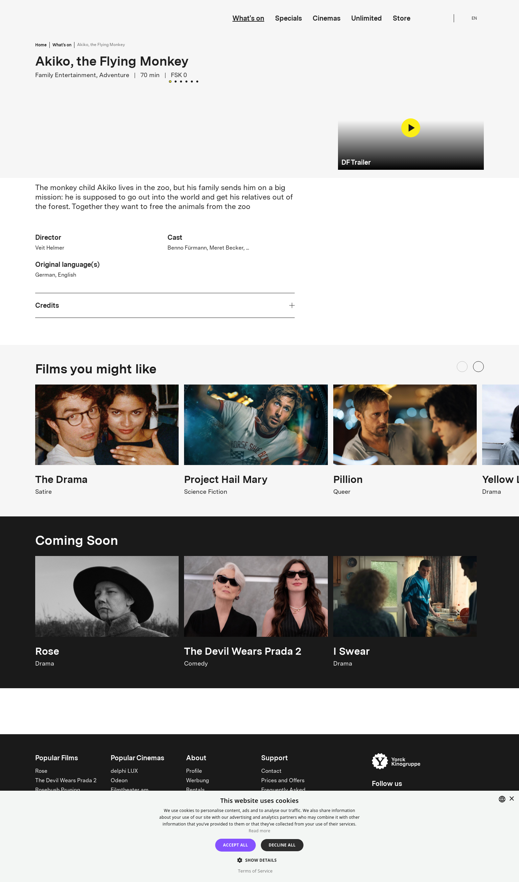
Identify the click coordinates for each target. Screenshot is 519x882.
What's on (248, 18)
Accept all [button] (235, 845)
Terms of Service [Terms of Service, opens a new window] (255, 871)
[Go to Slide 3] (181, 247)
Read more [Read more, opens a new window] (259, 831)
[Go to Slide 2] (176, 247)
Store (401, 18)
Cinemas (326, 18)
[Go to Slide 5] (192, 247)
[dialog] (259, 836)
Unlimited (366, 18)
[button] (184, 171)
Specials (288, 18)
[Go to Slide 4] (186, 247)
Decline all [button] (282, 845)
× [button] (511, 799)
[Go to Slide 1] (170, 247)
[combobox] (502, 799)
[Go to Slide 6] (197, 247)
